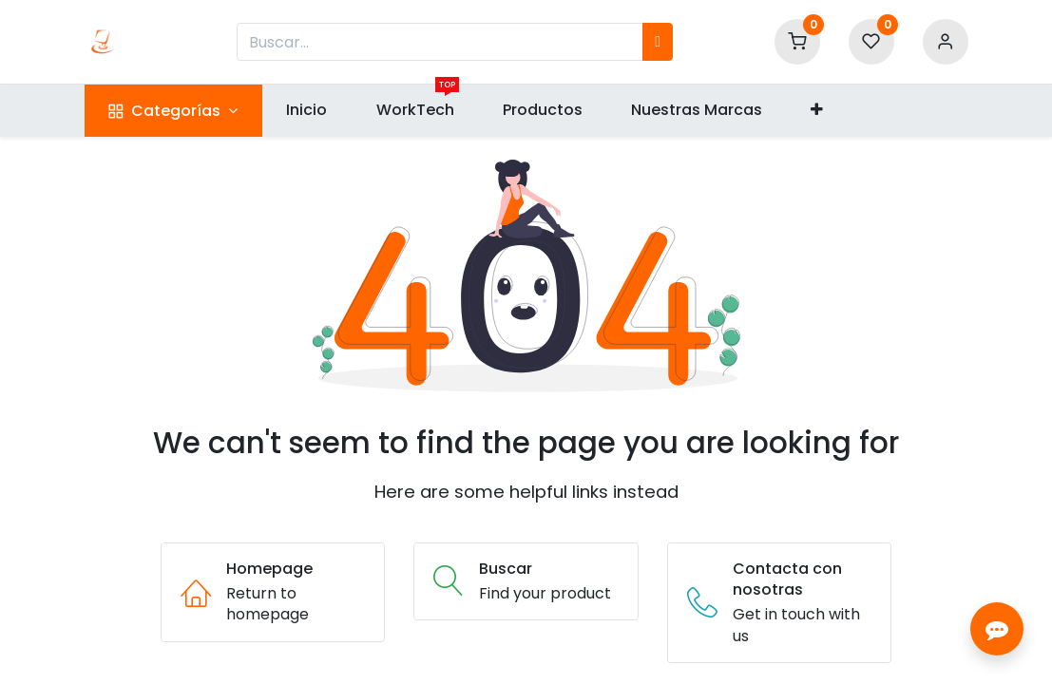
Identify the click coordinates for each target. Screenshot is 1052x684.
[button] (817, 110)
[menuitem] (307, 110)
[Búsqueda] (657, 42)
